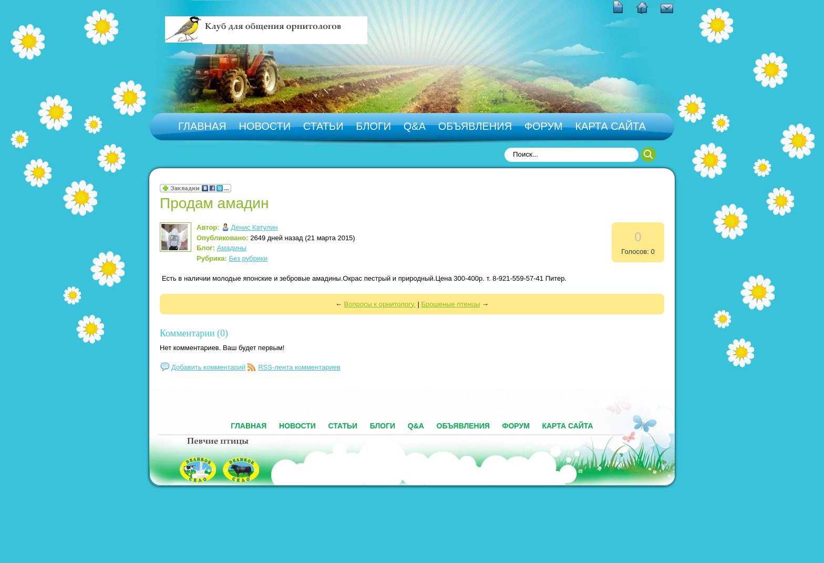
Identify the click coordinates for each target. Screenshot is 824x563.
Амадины (231, 248)
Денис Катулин (254, 227)
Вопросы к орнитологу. (380, 304)
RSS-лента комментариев (299, 367)
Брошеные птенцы (450, 304)
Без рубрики (248, 258)
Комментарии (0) (194, 333)
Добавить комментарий (208, 367)
